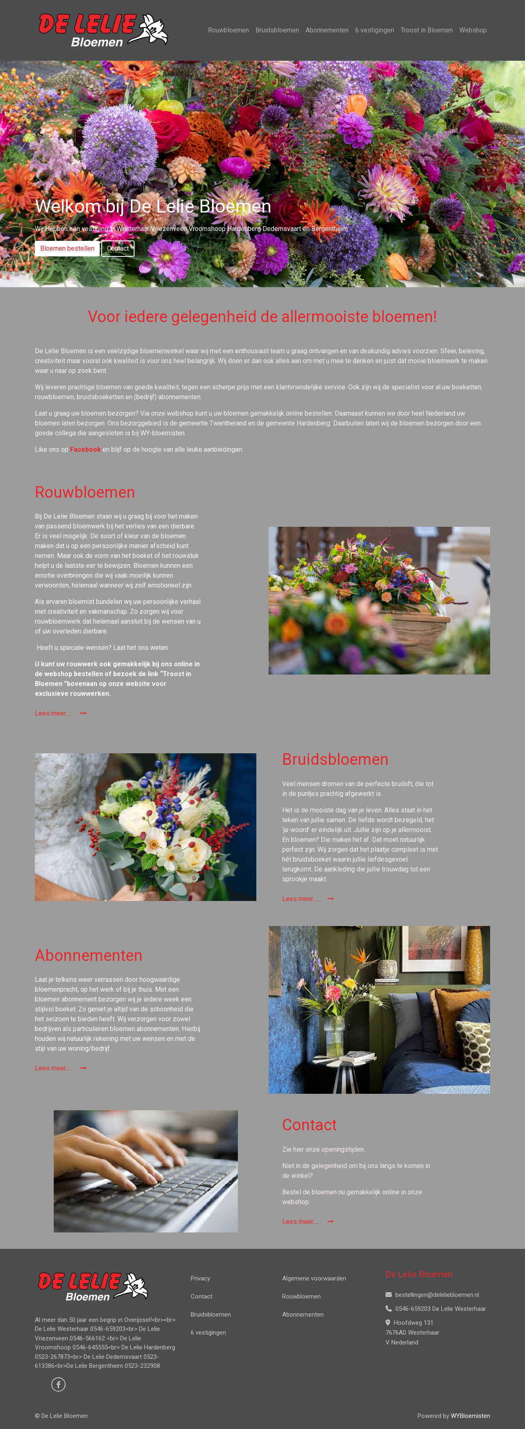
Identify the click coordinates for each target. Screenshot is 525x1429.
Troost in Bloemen (427, 30)
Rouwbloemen (228, 30)
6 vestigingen (374, 30)
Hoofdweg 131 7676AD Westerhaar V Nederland (412, 1332)
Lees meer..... (61, 713)
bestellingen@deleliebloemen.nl (432, 1295)
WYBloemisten (470, 1416)
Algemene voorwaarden (314, 1278)
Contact (118, 248)
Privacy (200, 1278)
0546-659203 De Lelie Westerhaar (436, 1308)
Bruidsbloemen (277, 30)
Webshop (473, 30)
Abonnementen (327, 30)
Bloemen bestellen (67, 248)
